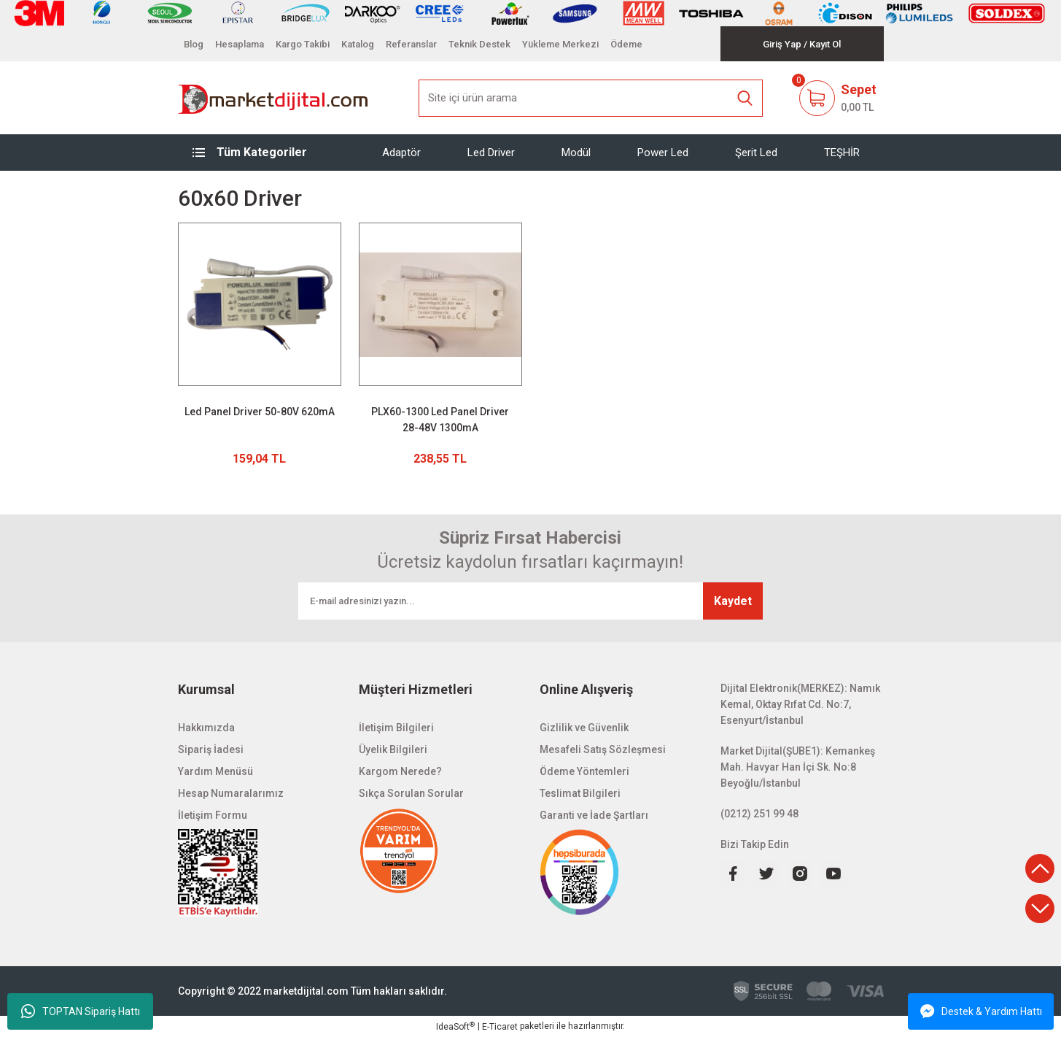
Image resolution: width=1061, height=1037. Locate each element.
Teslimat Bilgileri (580, 793)
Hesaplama (239, 44)
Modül (576, 152)
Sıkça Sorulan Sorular (411, 793)
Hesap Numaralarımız (231, 793)
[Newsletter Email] (530, 601)
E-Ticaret (500, 1027)
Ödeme (626, 44)
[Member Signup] (825, 44)
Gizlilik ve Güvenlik (584, 727)
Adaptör (401, 152)
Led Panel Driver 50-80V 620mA (259, 411)
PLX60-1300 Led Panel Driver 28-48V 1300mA (440, 419)
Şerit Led (756, 152)
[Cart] (837, 98)
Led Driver (491, 152)
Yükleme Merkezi (560, 44)
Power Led (662, 152)
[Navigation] (259, 152)
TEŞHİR (842, 152)
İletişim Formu (212, 815)
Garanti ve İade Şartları (594, 815)
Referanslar (411, 44)
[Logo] (274, 98)
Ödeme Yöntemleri (584, 771)
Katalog (357, 44)
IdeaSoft (455, 1027)
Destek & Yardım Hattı (981, 1011)
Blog (193, 44)
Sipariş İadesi (211, 749)
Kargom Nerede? (400, 771)
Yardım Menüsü (215, 771)
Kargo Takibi (303, 44)
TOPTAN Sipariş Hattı (80, 1011)
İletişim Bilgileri (396, 727)
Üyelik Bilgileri (393, 749)
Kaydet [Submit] (733, 601)
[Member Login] (782, 44)
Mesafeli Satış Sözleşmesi (603, 749)
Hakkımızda (206, 727)
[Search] (591, 98)
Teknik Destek (479, 44)
